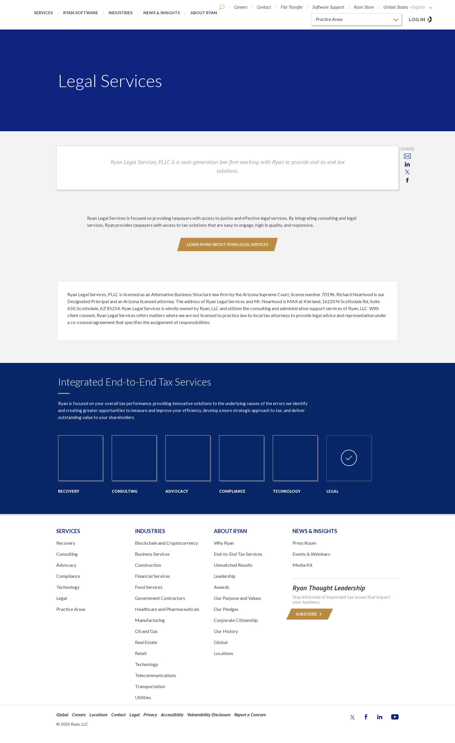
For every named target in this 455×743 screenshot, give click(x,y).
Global (221, 642)
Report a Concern (250, 714)
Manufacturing (150, 620)
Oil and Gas (146, 631)
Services (43, 12)
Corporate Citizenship (236, 620)
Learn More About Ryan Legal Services (227, 244)
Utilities (143, 697)
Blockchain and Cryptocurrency (166, 543)
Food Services (148, 587)
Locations (223, 653)
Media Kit (302, 565)
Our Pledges (226, 609)
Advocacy (66, 565)
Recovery (65, 543)
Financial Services (152, 576)
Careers (240, 7)
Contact (264, 7)
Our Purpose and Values (237, 598)
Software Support (328, 7)
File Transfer (292, 7)
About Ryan (203, 12)
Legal (61, 598)
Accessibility (172, 714)
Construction (148, 565)
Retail (141, 653)
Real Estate (146, 642)
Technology (68, 587)
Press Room (304, 543)
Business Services (152, 554)
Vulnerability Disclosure (208, 714)
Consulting (67, 554)
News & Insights (161, 12)
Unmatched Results (233, 565)
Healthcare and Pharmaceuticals (167, 609)
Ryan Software (80, 12)
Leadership (225, 576)
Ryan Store (364, 7)
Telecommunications (155, 675)
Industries (121, 12)
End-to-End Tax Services (238, 554)
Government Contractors (160, 598)
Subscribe (310, 614)
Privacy (150, 714)
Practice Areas (71, 609)
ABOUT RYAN (230, 531)
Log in (417, 19)
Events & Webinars (311, 554)
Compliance (68, 576)
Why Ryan (224, 543)
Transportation (150, 686)
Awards (221, 587)
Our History (226, 631)
